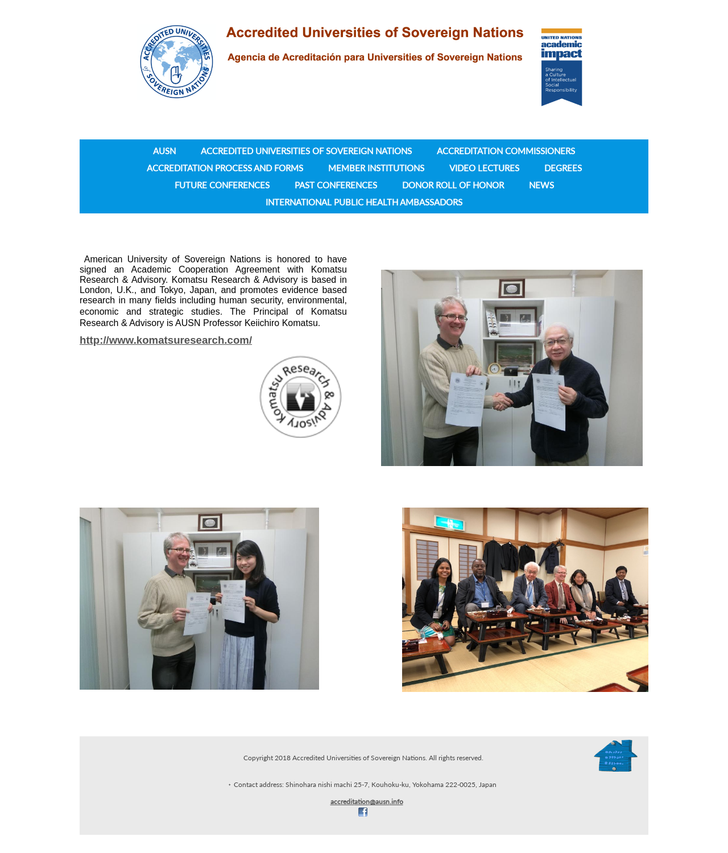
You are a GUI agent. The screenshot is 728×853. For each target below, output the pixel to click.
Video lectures (484, 168)
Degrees (563, 168)
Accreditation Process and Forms (225, 168)
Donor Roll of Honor (453, 185)
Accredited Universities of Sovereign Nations (306, 151)
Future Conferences (222, 185)
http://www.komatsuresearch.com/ (166, 340)
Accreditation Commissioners (506, 151)
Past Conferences (336, 185)
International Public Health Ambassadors (364, 202)
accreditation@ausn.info (366, 801)
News (541, 185)
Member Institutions (376, 168)
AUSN (164, 151)
